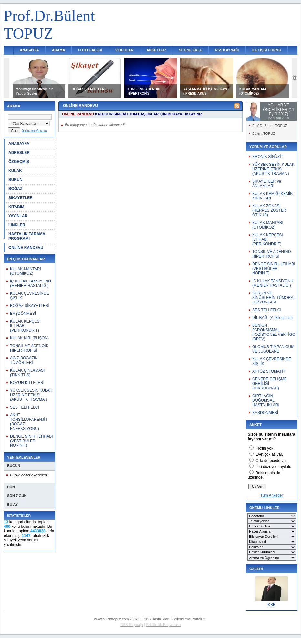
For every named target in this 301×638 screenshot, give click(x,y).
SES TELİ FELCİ (24, 407)
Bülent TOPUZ (263, 133)
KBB (271, 604)
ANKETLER (156, 50)
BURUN (15, 179)
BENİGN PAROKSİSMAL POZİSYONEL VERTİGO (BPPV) (273, 332)
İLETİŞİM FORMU (266, 50)
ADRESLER (19, 152)
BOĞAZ (15, 188)
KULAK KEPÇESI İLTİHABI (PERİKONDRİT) (25, 326)
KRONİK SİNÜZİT (267, 156)
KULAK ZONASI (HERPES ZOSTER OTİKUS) (269, 210)
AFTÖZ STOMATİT (268, 371)
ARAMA (58, 50)
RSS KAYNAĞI (227, 50)
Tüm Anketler (271, 495)
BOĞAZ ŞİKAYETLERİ (88, 89)
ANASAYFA (29, 50)
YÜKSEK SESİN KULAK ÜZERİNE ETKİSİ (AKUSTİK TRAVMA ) (31, 395)
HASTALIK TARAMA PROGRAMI (26, 236)
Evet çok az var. (269, 454)
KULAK (15, 170)
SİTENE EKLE (190, 50)
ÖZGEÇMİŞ (18, 161)
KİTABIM (16, 207)
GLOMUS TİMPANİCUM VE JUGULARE (273, 349)
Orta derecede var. (271, 460)
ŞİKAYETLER (20, 198)
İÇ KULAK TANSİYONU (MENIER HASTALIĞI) (30, 283)
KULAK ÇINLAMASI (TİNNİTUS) (27, 372)
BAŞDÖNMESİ (23, 313)
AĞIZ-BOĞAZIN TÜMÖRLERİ (24, 360)
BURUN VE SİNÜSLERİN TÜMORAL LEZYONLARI (273, 297)
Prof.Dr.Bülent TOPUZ (269, 126)
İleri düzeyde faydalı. (273, 466)
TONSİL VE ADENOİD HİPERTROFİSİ (29, 348)
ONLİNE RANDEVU (25, 247)
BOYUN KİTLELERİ (27, 382)
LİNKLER (16, 225)
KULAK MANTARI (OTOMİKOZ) (25, 271)
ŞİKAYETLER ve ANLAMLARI (266, 183)
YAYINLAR (17, 216)
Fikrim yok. (264, 448)
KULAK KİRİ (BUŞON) (29, 338)
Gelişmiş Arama (34, 130)
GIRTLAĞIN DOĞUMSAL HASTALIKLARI (265, 400)
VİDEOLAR (124, 50)
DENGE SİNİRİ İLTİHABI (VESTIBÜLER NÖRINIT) (31, 441)
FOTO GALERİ (90, 50)
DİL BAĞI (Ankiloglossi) (272, 317)
